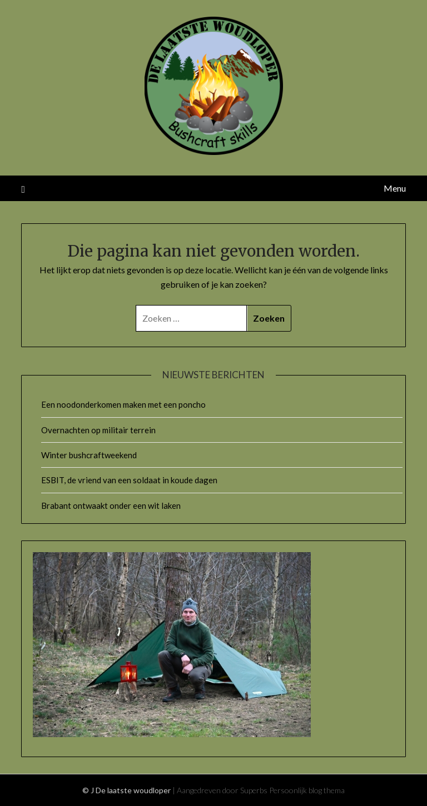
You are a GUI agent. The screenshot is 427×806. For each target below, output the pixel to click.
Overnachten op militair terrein (98, 430)
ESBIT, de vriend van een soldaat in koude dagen (129, 480)
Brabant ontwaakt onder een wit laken (111, 505)
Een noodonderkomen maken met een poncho (123, 404)
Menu (395, 188)
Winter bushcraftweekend (89, 455)
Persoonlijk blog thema (307, 790)
